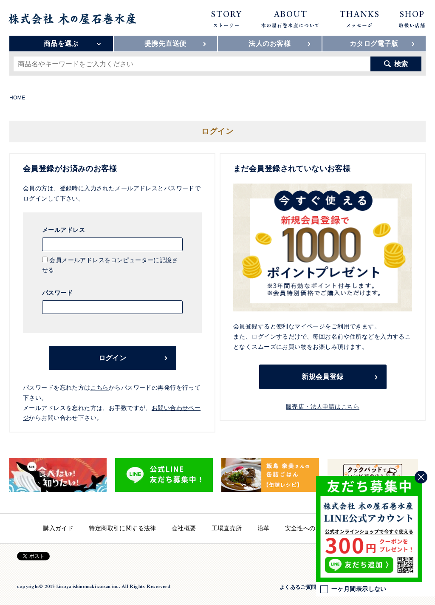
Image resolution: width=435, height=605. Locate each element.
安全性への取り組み (312, 528)
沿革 (263, 528)
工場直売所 (227, 528)
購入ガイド (58, 528)
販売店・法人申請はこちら (322, 406)
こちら (99, 387)
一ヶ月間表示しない (353, 589)
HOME (17, 98)
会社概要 (184, 528)
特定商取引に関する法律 (122, 528)
